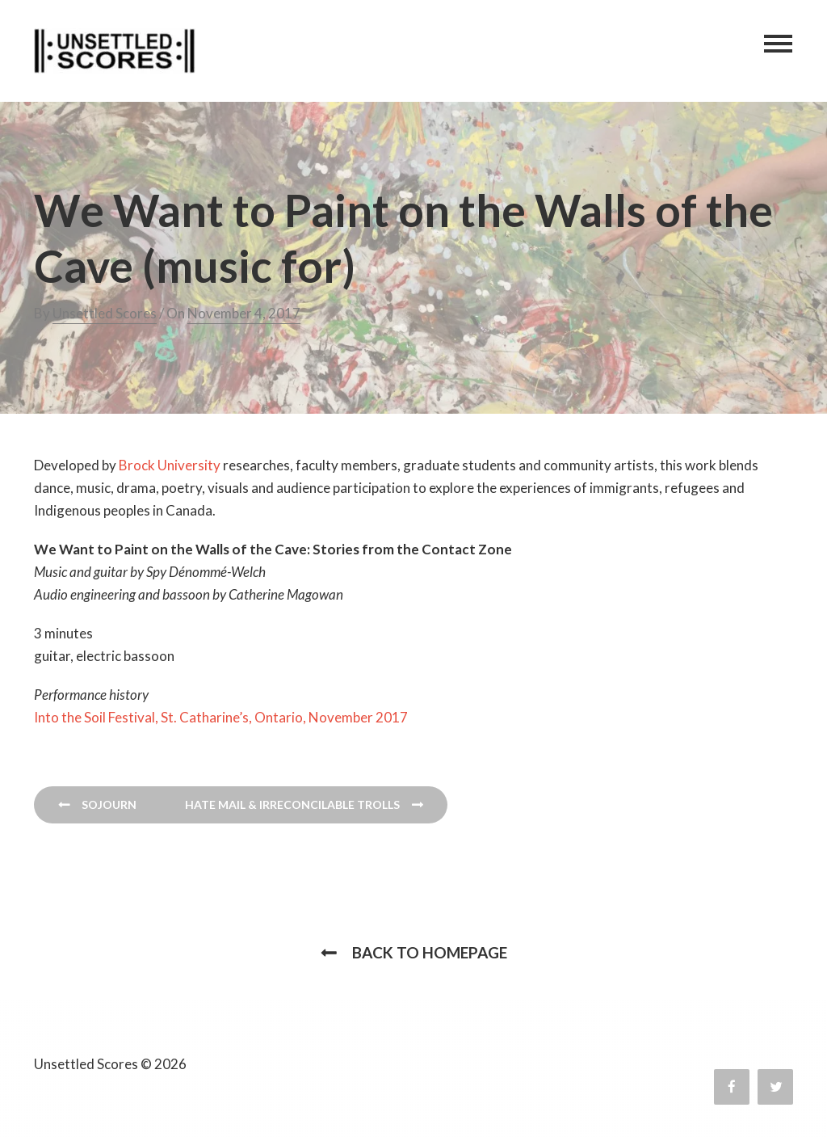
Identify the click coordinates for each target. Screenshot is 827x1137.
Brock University (169, 465)
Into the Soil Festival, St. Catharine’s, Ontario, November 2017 (221, 717)
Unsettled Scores (104, 313)
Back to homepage (429, 952)
